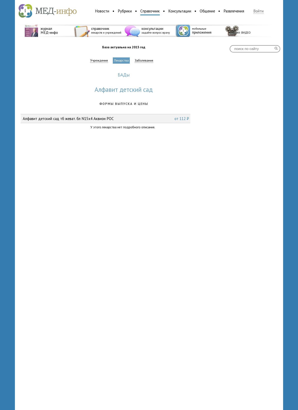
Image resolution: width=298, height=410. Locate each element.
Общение (207, 10)
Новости (102, 10)
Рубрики (125, 10)
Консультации (179, 10)
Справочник (150, 10)
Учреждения (99, 60)
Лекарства (121, 60)
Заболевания (144, 60)
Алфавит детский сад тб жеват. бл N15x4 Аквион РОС (106, 118)
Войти (258, 11)
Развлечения (233, 10)
